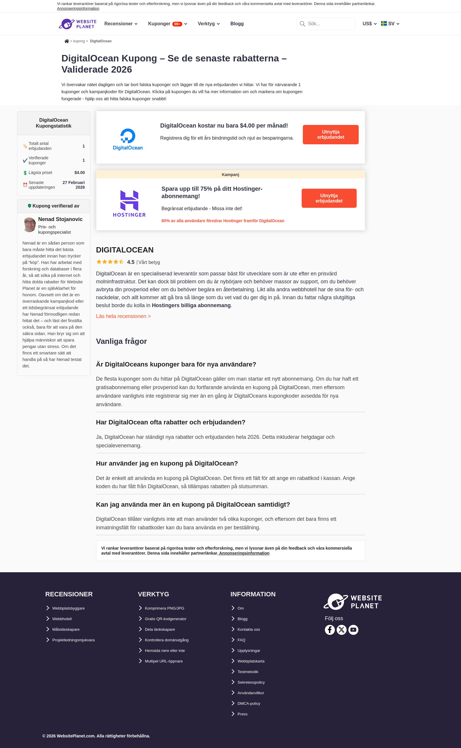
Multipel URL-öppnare (169, 661)
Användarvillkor (255, 692)
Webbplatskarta (255, 661)
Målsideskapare (69, 629)
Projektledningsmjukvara (80, 639)
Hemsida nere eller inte (170, 650)
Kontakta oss (252, 629)
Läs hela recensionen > (123, 316)
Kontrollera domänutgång (174, 639)
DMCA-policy (252, 703)
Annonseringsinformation (78, 8)
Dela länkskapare (164, 629)
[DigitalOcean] (230, 137)
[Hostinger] (230, 200)
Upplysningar (253, 650)
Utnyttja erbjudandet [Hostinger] (329, 198)
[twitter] (342, 630)
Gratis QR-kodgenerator (171, 618)
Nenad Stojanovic (60, 219)
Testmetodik (251, 671)
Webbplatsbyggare (73, 608)
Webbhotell (65, 618)
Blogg (244, 618)
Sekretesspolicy (255, 682)
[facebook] (330, 630)
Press (244, 714)
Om (241, 608)
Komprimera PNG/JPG (170, 608)
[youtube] (353, 630)
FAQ (242, 639)
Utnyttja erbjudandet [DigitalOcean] (330, 134)
